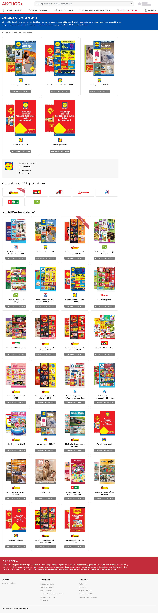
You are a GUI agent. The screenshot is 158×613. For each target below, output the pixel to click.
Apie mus (82, 584)
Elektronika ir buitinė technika (51, 594)
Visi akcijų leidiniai (9, 583)
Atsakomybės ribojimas (88, 597)
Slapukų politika (85, 591)
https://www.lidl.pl (30, 163)
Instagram (26, 170)
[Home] (3, 32)
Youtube (25, 173)
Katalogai (44, 600)
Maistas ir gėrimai (47, 584)
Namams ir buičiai (47, 587)
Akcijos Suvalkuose (13, 32)
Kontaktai (82, 587)
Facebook (25, 167)
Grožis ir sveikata (46, 591)
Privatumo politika (86, 594)
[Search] (131, 3)
